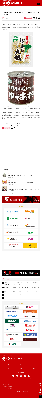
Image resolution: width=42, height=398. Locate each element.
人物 (8, 368)
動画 (34, 368)
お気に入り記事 (28, 17)
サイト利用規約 (17, 391)
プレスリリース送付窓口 (7, 388)
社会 (34, 364)
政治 (21, 364)
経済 (8, 364)
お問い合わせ (25, 391)
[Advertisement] (21, 141)
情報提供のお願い (6, 384)
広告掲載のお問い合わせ (7, 386)
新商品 (20, 368)
